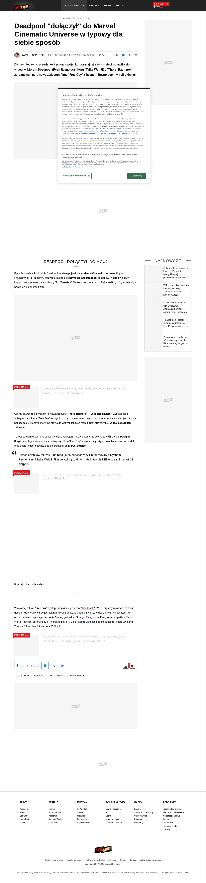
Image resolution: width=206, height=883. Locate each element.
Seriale (53, 800)
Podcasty (169, 800)
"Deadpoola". (88, 605)
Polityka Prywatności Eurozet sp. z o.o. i (96, 133)
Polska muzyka (116, 800)
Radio (138, 800)
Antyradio (66, 15)
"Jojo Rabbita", (78, 618)
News (27, 673)
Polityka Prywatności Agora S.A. (124, 133)
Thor (50, 673)
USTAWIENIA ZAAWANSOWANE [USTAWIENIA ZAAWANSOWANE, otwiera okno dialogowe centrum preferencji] (76, 176)
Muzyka (82, 800)
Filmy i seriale (77, 15)
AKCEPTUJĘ (136, 176)
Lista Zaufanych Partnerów (72, 167)
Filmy (87, 15)
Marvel (61, 673)
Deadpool (38, 673)
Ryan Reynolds (76, 673)
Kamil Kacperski (32, 52)
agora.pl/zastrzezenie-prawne (176, 870)
